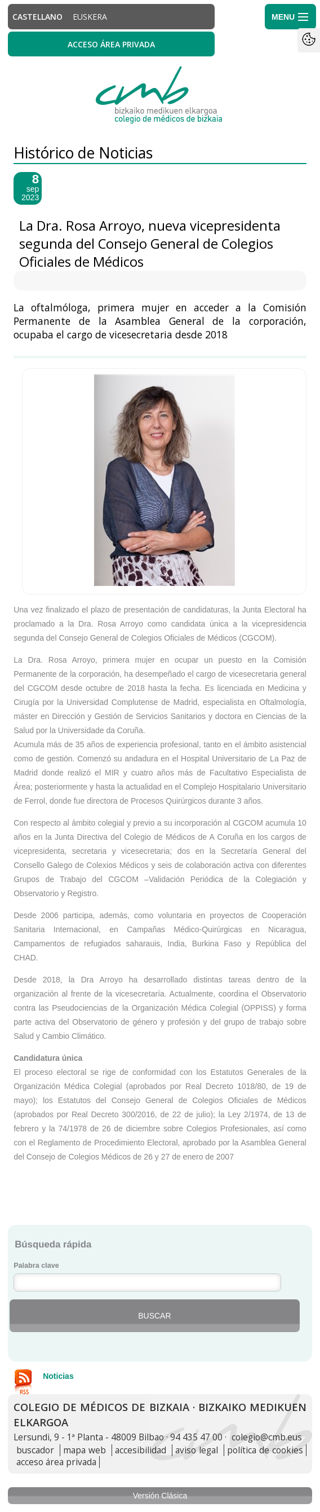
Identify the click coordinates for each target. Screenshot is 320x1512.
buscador (35, 1450)
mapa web (84, 1450)
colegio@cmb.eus (267, 1437)
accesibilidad (140, 1450)
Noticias (58, 1376)
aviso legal (196, 1450)
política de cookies (265, 1450)
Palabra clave (36, 1265)
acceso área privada (56, 1462)
